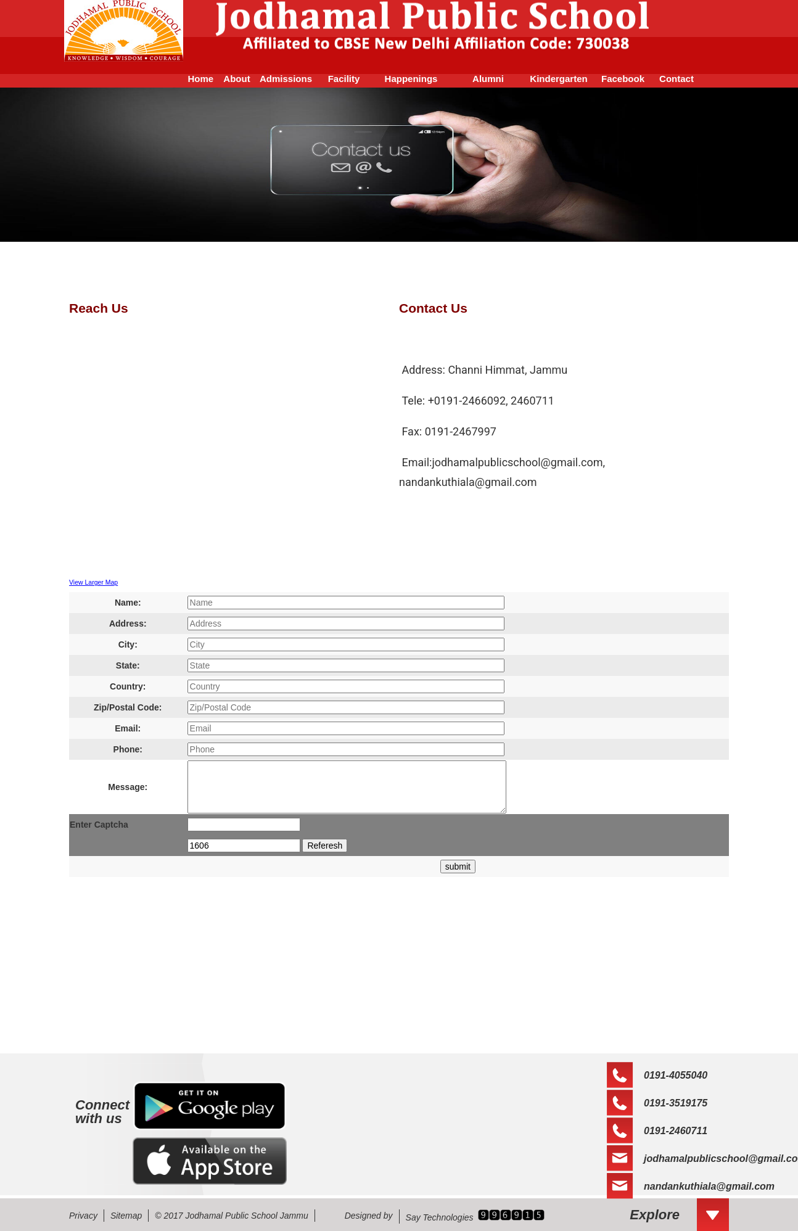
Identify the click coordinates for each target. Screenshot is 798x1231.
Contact (676, 78)
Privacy (83, 1216)
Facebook (622, 78)
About (236, 78)
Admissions (286, 78)
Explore (655, 1214)
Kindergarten (558, 78)
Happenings (411, 78)
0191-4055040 (675, 1075)
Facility (344, 78)
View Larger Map (93, 582)
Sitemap (126, 1216)
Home (195, 78)
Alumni (488, 78)
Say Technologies (440, 1217)
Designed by (369, 1216)
